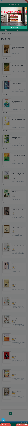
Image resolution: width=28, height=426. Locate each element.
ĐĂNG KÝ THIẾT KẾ (22, 424)
